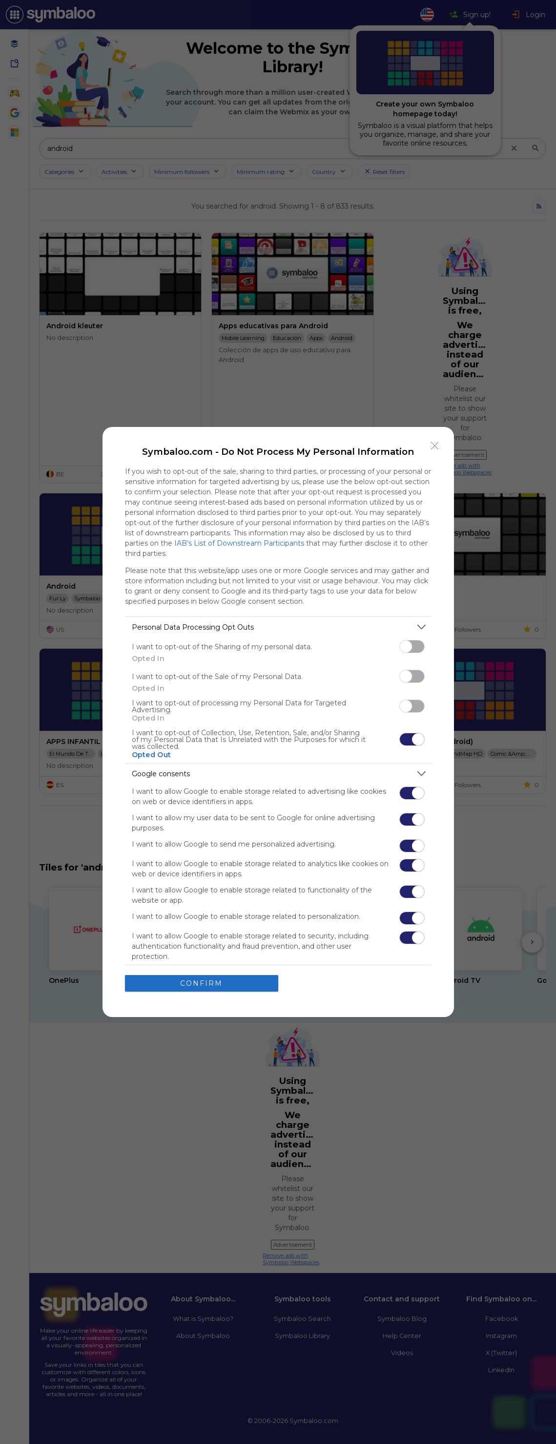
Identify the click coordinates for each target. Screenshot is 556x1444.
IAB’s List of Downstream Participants (239, 543)
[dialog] (278, 722)
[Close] (435, 446)
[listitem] (278, 627)
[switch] (412, 646)
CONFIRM (201, 982)
